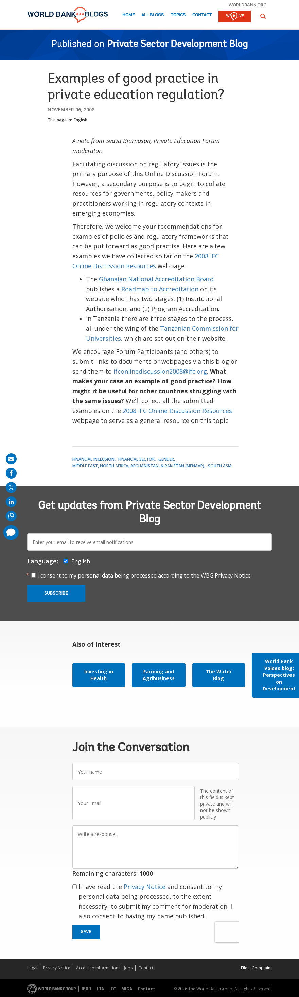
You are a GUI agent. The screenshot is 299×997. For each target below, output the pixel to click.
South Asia (220, 466)
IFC (112, 989)
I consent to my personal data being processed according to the (144, 575)
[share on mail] (11, 458)
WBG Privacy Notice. (226, 575)
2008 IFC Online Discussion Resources (177, 411)
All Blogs (152, 15)
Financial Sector (136, 459)
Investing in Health (98, 675)
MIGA (126, 989)
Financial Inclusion (93, 459)
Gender (166, 459)
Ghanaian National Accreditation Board (156, 279)
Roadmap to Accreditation (159, 289)
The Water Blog (219, 675)
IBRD (86, 989)
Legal (32, 968)
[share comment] (11, 532)
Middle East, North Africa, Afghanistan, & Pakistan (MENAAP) (138, 466)
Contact (202, 15)
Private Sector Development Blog (177, 44)
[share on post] (11, 487)
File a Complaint (256, 968)
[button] (263, 16)
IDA (100, 989)
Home (128, 15)
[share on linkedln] (11, 501)
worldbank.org (248, 5)
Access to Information (97, 968)
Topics (178, 15)
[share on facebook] (11, 473)
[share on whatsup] (11, 516)
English (80, 120)
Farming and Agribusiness (159, 675)
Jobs (128, 968)
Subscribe (56, 593)
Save (86, 931)
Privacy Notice (144, 886)
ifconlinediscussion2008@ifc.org (160, 371)
